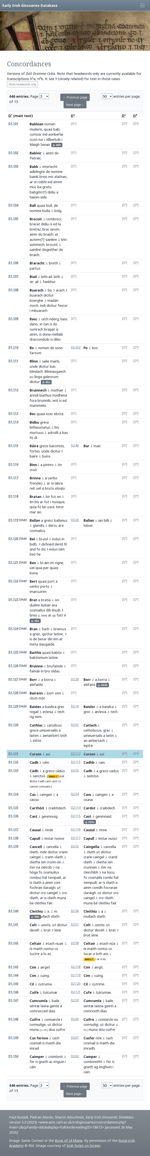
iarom (54, 229)
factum (35, 353)
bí (40, 539)
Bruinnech (38, 390)
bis (56, 427)
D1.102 (13, 153)
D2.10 (75, 706)
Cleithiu (36, 911)
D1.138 (13, 838)
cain (102, 762)
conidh (97, 887)
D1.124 (13, 629)
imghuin (105, 1067)
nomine (57, 171)
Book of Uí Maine (69, 1140)
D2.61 (75, 1038)
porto (44, 586)
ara (61, 525)
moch (34, 305)
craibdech (107, 808)
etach (50, 943)
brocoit (52, 244)
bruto (49, 488)
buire (46, 456)
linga (38, 376)
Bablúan (36, 124)
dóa (102, 1029)
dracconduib (39, 339)
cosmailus (37, 610)
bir (48, 496)
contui (49, 948)
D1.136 (13, 816)
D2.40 (75, 446)
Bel (32, 539)
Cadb (34, 762)
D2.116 (75, 830)
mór (41, 698)
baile (55, 1000)
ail (50, 276)
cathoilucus (92, 730)
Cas (33, 794)
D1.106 (13, 263)
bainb (34, 176)
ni (52, 483)
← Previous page (75, 97)
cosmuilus (51, 872)
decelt (34, 930)
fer (32, 1061)
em (55, 639)
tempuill (90, 882)
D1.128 (13, 693)
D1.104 (13, 205)
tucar (88, 953)
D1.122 (13, 581)
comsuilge (38, 1024)
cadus (114, 771)
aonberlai (55, 134)
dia (58, 1043)
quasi (48, 129)
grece (44, 422)
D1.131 (13, 754)
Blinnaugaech (55, 371)
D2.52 (75, 725)
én (32, 501)
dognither (50, 249)
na (38, 867)
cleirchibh (91, 872)
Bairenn (36, 693)
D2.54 (75, 794)
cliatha (35, 862)
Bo (32, 347)
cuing (44, 975)
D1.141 (13, 925)
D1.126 (13, 666)
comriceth (91, 1011)
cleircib (46, 867)
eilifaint (90, 684)
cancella (52, 846)
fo (31, 437)
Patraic (35, 158)
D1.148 (13, 1019)
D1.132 (13, 762)
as (49, 953)
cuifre (110, 1029)
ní (35, 182)
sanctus (39, 776)
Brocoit (36, 219)
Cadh (41, 781)
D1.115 (13, 446)
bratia (46, 600)
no (116, 1019)
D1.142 (13, 943)
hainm (34, 197)
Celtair (35, 943)
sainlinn (51, 239)
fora (33, 400)
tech (60, 711)
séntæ (35, 1006)
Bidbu (34, 422)
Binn (33, 464)
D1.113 (13, 413)
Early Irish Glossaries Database (30, 5)
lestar (49, 838)
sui (48, 754)
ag (96, 1067)
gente (54, 1006)
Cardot (90, 808)
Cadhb (89, 762)
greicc (48, 520)
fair (49, 903)
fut (53, 496)
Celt (33, 925)
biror (60, 506)
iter (32, 867)
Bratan (35, 496)
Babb (34, 166)
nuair (59, 943)
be (32, 903)
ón (60, 464)
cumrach (36, 329)
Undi (61, 776)
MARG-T (53, 776)
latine (58, 634)
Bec (33, 413)
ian (100, 520)
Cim (33, 967)
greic (36, 634)
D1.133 (13, 771)
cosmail (35, 1043)
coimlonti (55, 1056)
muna (61, 897)
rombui (35, 877)
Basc (33, 319)
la (59, 224)
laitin (110, 735)
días (103, 1011)
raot (54, 781)
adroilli (53, 432)
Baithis (35, 652)
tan (46, 324)
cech (44, 319)
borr (50, 693)
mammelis (38, 405)
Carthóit (37, 808)
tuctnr (35, 953)
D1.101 (13, 124)
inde (43, 852)
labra (59, 483)
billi (106, 520)
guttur (47, 634)
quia (33, 506)
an (85, 740)
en (59, 496)
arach (60, 290)
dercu (52, 525)
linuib (56, 610)
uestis (99, 925)
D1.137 (13, 830)
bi (41, 562)
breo (33, 615)
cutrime (98, 984)
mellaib (57, 334)
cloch (34, 698)
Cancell (36, 846)
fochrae (36, 887)
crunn (51, 862)
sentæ (89, 1006)
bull (49, 205)
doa (52, 1029)
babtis (57, 652)
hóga (34, 872)
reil (32, 488)
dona (47, 334)
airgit (98, 967)
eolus (56, 539)
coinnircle (105, 1019)
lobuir (88, 525)
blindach (36, 371)
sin (39, 512)
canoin (34, 786)
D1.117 (13, 478)
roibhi (42, 182)
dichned (47, 544)
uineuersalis (93, 735)
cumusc (36, 134)
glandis (38, 525)
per (46, 567)
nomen (49, 124)
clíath (55, 916)
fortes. (35, 451)
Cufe (88, 992)
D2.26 (75, 520)
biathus (45, 395)
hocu (111, 872)
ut (59, 887)
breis (43, 176)
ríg (32, 716)
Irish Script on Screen (83, 1145)
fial (44, 877)
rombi (108, 877)
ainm (50, 153)
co (59, 781)
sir (31, 281)
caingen (46, 794)
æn (46, 562)
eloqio (60, 488)
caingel (35, 857)
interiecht (50, 166)
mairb (54, 361)
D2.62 (75, 1056)
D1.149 (13, 1038)
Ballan (35, 520)
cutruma (45, 984)
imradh (89, 1048)
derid (59, 544)
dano (34, 324)
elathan (60, 176)
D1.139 (13, 846)
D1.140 (13, 911)
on (57, 600)
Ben (33, 562)
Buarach (37, 290)
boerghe (36, 300)
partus (35, 268)
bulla (46, 210)
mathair (57, 390)
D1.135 (13, 808)
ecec (49, 413)
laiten (34, 735)
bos (95, 347)
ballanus (60, 520)
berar (42, 639)
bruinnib (44, 400)
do (56, 153)
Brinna (35, 478)
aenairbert (51, 735)
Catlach (90, 725)
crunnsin (90, 867)
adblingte (37, 171)
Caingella (91, 846)
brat (47, 930)
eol (45, 539)
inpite (88, 745)
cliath (34, 852)
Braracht (37, 263)
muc (33, 187)
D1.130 (13, 725)
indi (43, 305)
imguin (59, 1061)
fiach (45, 629)
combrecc (53, 219)
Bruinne (36, 666)
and (33, 549)
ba (39, 187)
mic (51, 176)
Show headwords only (22, 84)
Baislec (35, 706)
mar (33, 512)
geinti (108, 1006)
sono (59, 347)
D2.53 (75, 771)
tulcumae (103, 992)
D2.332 (75, 347)
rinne (103, 830)
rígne (59, 562)
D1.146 (13, 992)
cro (43, 892)
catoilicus (54, 725)
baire (34, 456)
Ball (33, 205)
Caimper (37, 1056)
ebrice (59, 413)
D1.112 (13, 390)
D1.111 (13, 361)
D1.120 (13, 539)
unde (34, 366)
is (51, 224)
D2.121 (75, 992)
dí (35, 437)
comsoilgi (91, 1024)
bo (50, 290)
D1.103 (13, 166)
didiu (51, 192)
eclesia (48, 711)
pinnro (48, 464)
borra (48, 679)
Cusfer (89, 1038)
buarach (36, 295)
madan (52, 300)
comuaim (44, 786)
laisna (99, 1006)
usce (50, 506)
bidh (33, 544)
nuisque (58, 501)
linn (64, 239)
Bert (33, 581)
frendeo (36, 483)
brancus (60, 629)
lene (94, 935)
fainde (35, 671)
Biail (33, 276)
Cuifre (35, 1019)
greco (49, 771)
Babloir (36, 153)
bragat (49, 329)
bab (56, 129)
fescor (63, 305)
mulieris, (36, 129)
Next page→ (75, 105)
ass (105, 953)
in (41, 324)
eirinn (57, 182)
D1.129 (13, 706)
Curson (35, 754)
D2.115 (75, 816)
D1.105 (13, 219)
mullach (90, 916)
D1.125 (13, 652)
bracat (35, 224)
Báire (34, 446)
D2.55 (75, 846)
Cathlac (36, 725)
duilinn (35, 605)
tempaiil (54, 877)
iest (55, 400)
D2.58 (75, 943)
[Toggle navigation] (142, 5)
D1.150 (13, 1056)
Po (86, 347)
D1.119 (13, 520)
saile (45, 361)
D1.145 (13, 984)
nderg (54, 319)
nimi (38, 716)
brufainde (55, 666)
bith (44, 276)
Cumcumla (39, 1000)
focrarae (110, 887)
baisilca (108, 706)
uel (38, 488)
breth (53, 263)
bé (96, 903)
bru (47, 671)
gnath (43, 1061)
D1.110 (13, 347)
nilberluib (53, 139)
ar (31, 182)
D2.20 (75, 679)
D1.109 (13, 319)
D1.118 (13, 496)
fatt (60, 615)
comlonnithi (93, 1061)
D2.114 (75, 808)
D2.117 (75, 838)
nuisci (112, 838)
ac (51, 1061)
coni (57, 882)
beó (33, 554)
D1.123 (13, 600)
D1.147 (13, 1000)
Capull (35, 838)
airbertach (96, 740)
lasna (45, 1006)
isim (62, 549)
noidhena (59, 395)
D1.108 (13, 290)
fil (65, 544)
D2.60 (75, 1019)
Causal (35, 830)
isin (43, 862)
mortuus (37, 432)
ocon (33, 139)
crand (112, 857)
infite (37, 740)
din (50, 639)
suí (102, 754)
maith (38, 948)
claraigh (49, 887)
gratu (46, 187)
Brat (33, 600)
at (56, 234)
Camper (90, 1056)
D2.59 (75, 1000)
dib (48, 610)
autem (35, 239)
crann (63, 852)
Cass (87, 794)
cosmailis (95, 877)
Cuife (34, 992)
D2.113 (75, 762)
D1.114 (13, 422)
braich (48, 234)
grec (60, 706)
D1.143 (13, 967)
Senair (45, 144)
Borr (33, 679)
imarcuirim (38, 591)
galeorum (50, 376)
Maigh (34, 144)
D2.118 (75, 967)
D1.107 (13, 276)
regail (34, 711)
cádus (60, 771)
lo (45, 953)
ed (55, 224)
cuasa (88, 799)
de (48, 171)
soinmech (37, 244)
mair (97, 446)
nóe (99, 1038)
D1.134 (13, 794)
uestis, (46, 925)
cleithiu (40, 903)
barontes (56, 446)
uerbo (52, 478)
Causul (89, 830)
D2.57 (75, 925)
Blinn (34, 361)
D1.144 (13, 975)
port (51, 581)
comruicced (39, 1011)
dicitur (49, 295)
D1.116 (13, 464)
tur (40, 139)
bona (34, 573)
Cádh (34, 771)
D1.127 (13, 679)
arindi (34, 395)
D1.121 (13, 562)
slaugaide (46, 644)
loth (99, 953)
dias (52, 1011)
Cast (33, 816)
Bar (86, 446)
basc (64, 319)
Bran (34, 629)
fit (39, 506)
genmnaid (103, 816)
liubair (46, 605)
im (52, 562)
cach (48, 781)
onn (58, 693)
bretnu (35, 229)
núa (112, 943)
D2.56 (75, 911)
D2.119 (75, 975)
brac (45, 229)
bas (52, 366)
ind (45, 134)
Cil (32, 984)
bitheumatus (40, 427)
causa (34, 799)
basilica (50, 706)
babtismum (39, 657)
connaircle (52, 1019)
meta (34, 644)
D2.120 (75, 984)
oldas (55, 671)
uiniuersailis (48, 730)
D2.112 (75, 754)
